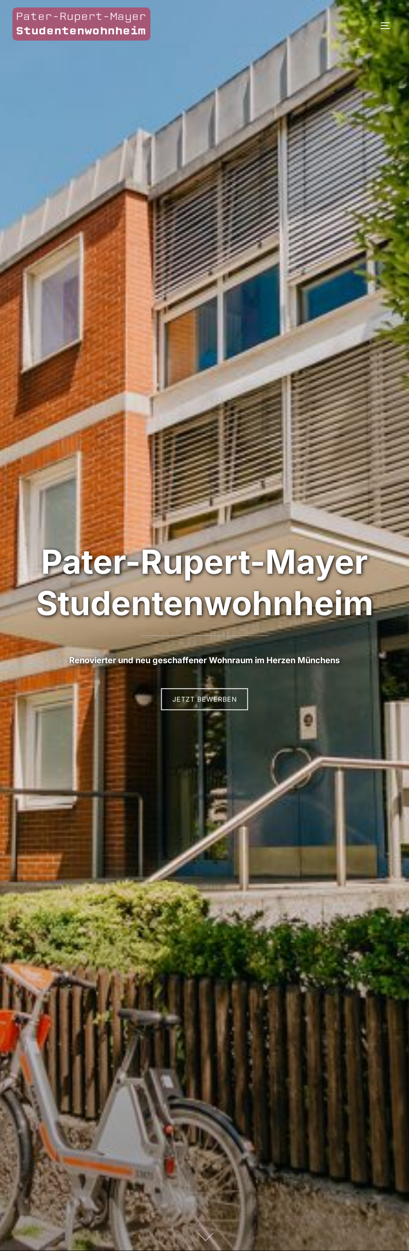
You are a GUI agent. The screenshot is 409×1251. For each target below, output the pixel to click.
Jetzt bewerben (204, 699)
